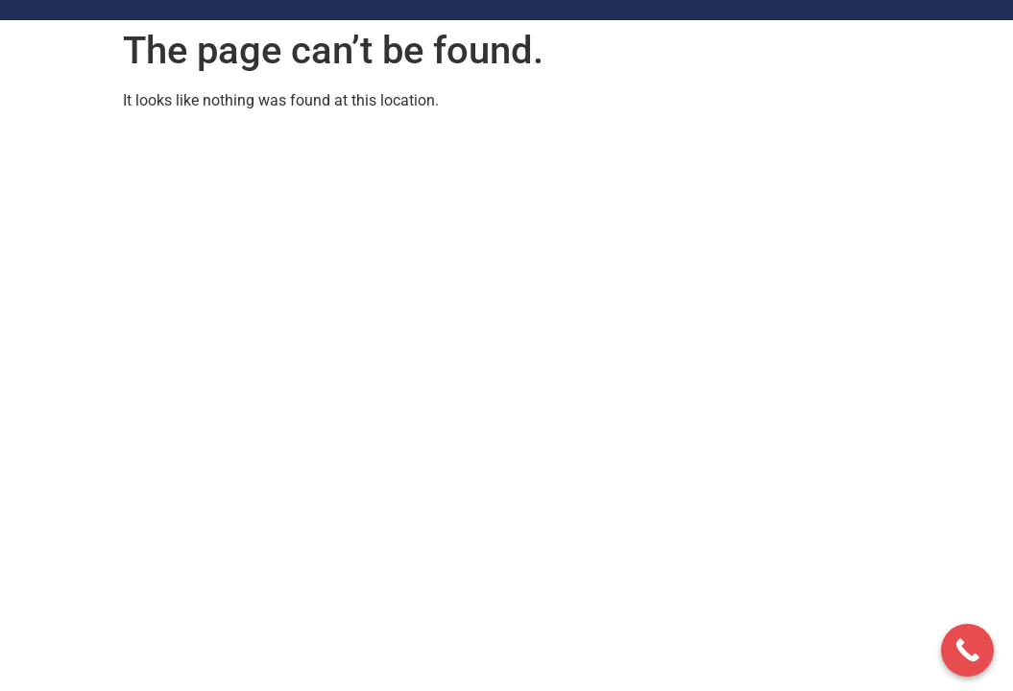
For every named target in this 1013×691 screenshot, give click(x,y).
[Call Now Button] (967, 650)
